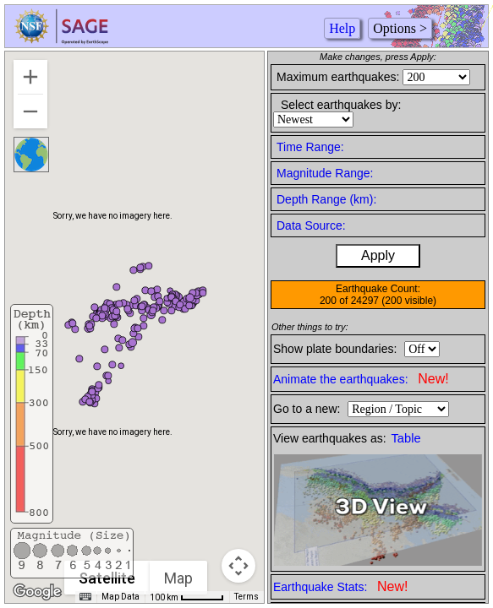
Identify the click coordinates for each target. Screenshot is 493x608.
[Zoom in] (30, 77)
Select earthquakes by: (341, 104)
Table (406, 438)
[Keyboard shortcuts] (85, 597)
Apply (378, 255)
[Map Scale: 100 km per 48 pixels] (187, 597)
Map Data (120, 596)
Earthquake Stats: (340, 586)
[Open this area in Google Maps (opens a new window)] (37, 592)
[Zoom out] (30, 111)
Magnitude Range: (325, 173)
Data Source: (311, 225)
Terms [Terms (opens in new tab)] (246, 596)
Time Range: (310, 147)
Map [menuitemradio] (178, 578)
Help (342, 28)
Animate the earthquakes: (361, 379)
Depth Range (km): (326, 199)
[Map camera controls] (238, 566)
